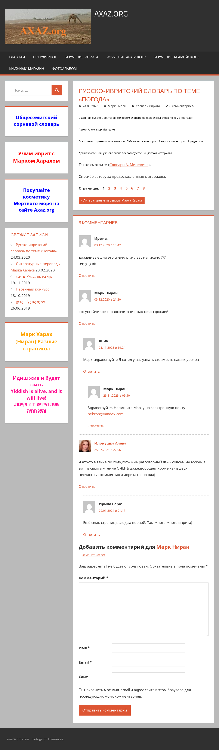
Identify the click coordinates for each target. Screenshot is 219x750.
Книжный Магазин (26, 68)
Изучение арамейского (176, 57)
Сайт (83, 676)
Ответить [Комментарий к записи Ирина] (87, 275)
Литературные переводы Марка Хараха (112, 201)
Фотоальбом (64, 68)
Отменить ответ (93, 555)
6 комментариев (181, 106)
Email (85, 662)
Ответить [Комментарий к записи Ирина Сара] (91, 534)
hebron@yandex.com (106, 413)
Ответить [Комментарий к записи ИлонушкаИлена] (87, 486)
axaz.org (111, 13)
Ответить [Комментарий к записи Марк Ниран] (87, 323)
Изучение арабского (126, 57)
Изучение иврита (81, 57)
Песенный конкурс (32, 289)
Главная (17, 57)
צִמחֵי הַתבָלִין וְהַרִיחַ (30, 301)
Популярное (45, 57)
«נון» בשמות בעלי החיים (34, 276)
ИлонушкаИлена (110, 443)
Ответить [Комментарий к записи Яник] (91, 371)
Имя (84, 647)
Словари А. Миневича (129, 164)
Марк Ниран (117, 106)
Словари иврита (148, 106)
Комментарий (93, 577)
